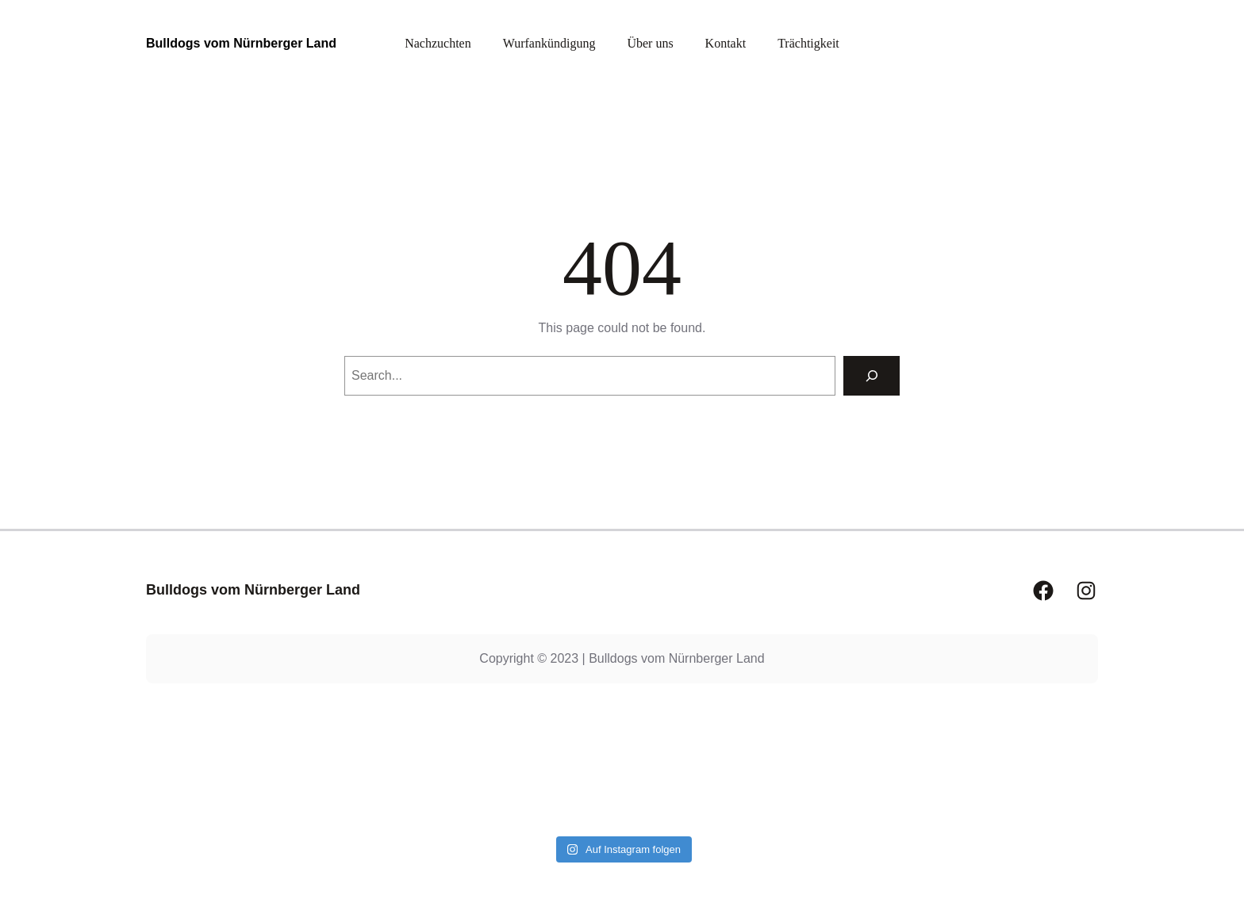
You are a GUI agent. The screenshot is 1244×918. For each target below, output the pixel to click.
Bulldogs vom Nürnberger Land (241, 43)
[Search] (871, 375)
